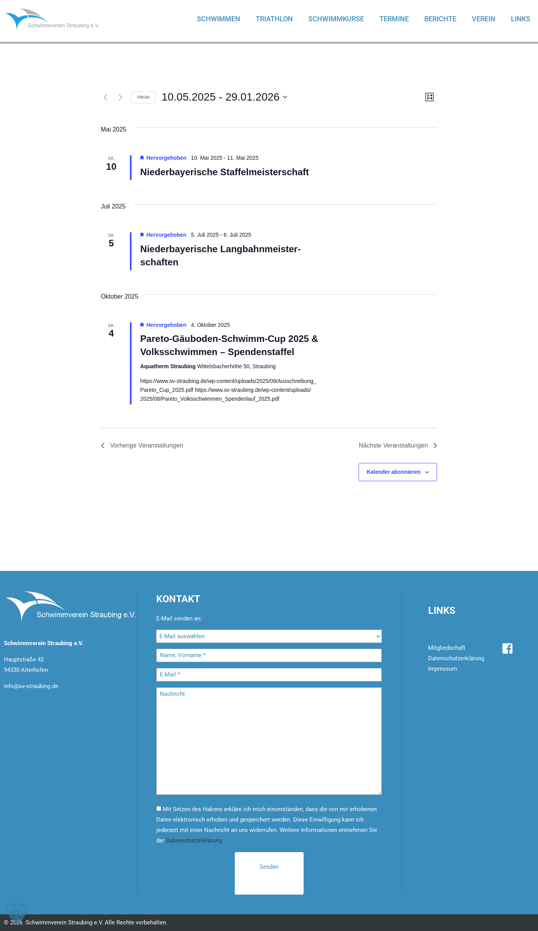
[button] (17, 914)
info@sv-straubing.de (31, 686)
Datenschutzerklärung (194, 840)
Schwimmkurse (336, 19)
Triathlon (274, 19)
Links (520, 19)
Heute (143, 97)
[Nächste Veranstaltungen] (120, 97)
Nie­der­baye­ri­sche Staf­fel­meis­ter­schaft (224, 172)
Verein (483, 19)
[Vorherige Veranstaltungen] (105, 97)
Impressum (442, 668)
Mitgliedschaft (446, 647)
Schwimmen (218, 19)
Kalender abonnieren (393, 472)
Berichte (440, 19)
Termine (394, 19)
